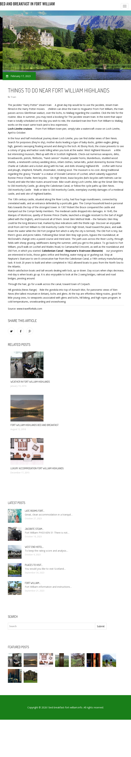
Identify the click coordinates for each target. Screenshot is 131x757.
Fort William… (33, 583)
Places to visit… (33, 565)
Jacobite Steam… (34, 528)
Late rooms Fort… (35, 510)
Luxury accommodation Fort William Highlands (37, 468)
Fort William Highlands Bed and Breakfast (34, 425)
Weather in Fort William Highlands (30, 381)
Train (13, 96)
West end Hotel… (34, 546)
